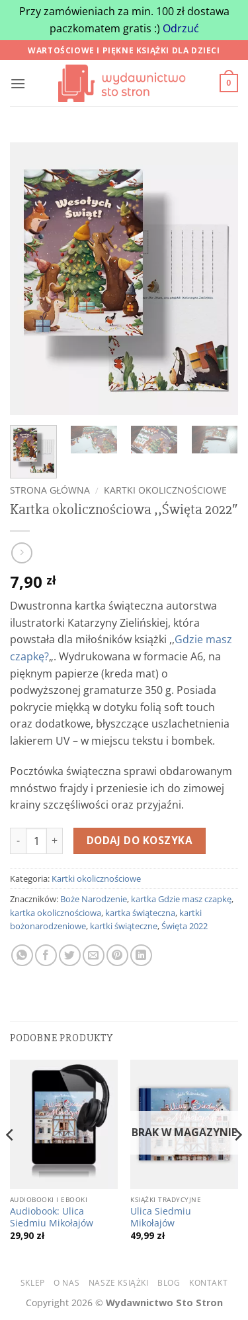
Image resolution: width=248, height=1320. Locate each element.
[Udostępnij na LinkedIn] (141, 955)
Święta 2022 (184, 926)
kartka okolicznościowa (55, 913)
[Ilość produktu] (36, 841)
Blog (168, 1282)
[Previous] (11, 1161)
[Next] (237, 1161)
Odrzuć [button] (181, 28)
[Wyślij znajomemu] (93, 955)
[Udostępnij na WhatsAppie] (22, 955)
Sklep (33, 1282)
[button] (18, 83)
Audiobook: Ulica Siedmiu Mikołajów (51, 1216)
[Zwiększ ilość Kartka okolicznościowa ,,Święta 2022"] (55, 841)
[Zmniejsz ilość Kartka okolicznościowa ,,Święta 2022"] (18, 841)
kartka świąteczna (140, 913)
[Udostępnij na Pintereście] (117, 955)
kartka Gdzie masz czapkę (181, 899)
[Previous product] (21, 552)
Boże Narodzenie (93, 899)
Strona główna (50, 490)
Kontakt (208, 1282)
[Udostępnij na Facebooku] (46, 955)
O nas (66, 1282)
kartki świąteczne (123, 926)
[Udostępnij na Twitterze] (70, 955)
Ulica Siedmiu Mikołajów (160, 1216)
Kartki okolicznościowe (165, 490)
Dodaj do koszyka (139, 840)
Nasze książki (119, 1282)
